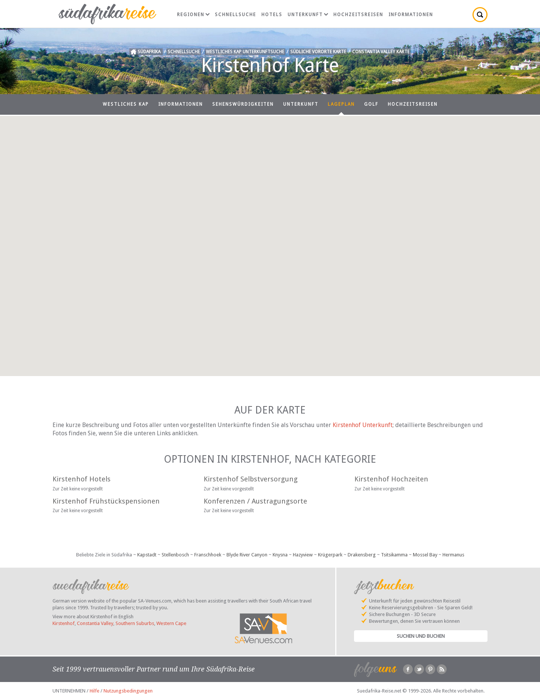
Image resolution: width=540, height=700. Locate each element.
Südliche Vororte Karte (318, 51)
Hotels (271, 14)
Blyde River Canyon (246, 555)
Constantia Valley (95, 623)
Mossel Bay (425, 555)
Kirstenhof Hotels (81, 479)
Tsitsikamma (394, 555)
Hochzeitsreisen (358, 14)
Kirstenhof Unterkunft (363, 425)
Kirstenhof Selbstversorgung (251, 479)
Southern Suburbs (135, 623)
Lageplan (341, 104)
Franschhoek (207, 555)
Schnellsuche (235, 14)
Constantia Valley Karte (381, 51)
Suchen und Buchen (421, 636)
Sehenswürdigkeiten (243, 104)
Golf (371, 104)
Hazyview (303, 555)
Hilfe (94, 691)
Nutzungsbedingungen (128, 691)
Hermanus (453, 555)
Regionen (193, 14)
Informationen (410, 14)
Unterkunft (308, 14)
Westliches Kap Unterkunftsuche (245, 51)
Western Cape (171, 623)
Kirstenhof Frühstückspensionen (106, 501)
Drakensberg (362, 555)
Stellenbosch (175, 555)
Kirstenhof (63, 623)
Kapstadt (146, 555)
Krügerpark (330, 555)
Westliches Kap (126, 104)
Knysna (280, 555)
